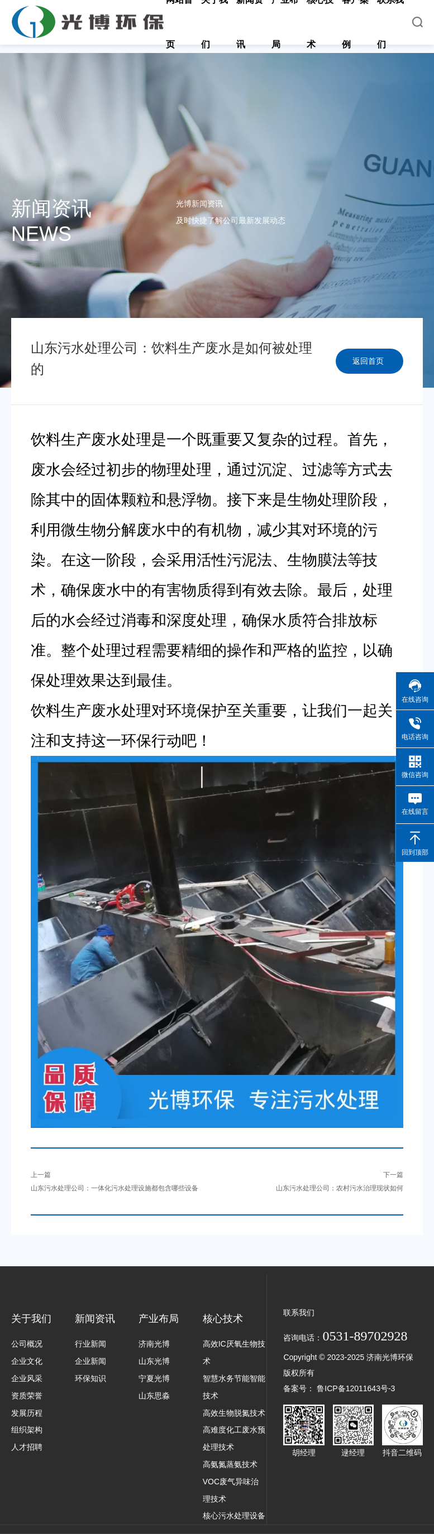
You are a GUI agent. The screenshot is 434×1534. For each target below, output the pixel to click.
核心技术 (223, 1318)
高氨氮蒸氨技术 (230, 1464)
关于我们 (31, 1318)
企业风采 (26, 1378)
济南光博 (154, 1343)
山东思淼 (154, 1395)
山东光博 (154, 1361)
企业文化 (26, 1361)
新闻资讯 (95, 1318)
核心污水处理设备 (234, 1515)
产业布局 (159, 1318)
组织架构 (26, 1429)
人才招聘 (26, 1447)
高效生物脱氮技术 (234, 1412)
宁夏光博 (154, 1378)
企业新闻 (90, 1361)
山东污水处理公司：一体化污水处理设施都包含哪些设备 (114, 1188)
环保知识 (90, 1378)
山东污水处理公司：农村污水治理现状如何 (339, 1188)
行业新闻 (90, 1343)
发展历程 (26, 1412)
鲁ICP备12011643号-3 (356, 1388)
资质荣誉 (26, 1395)
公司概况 (26, 1343)
